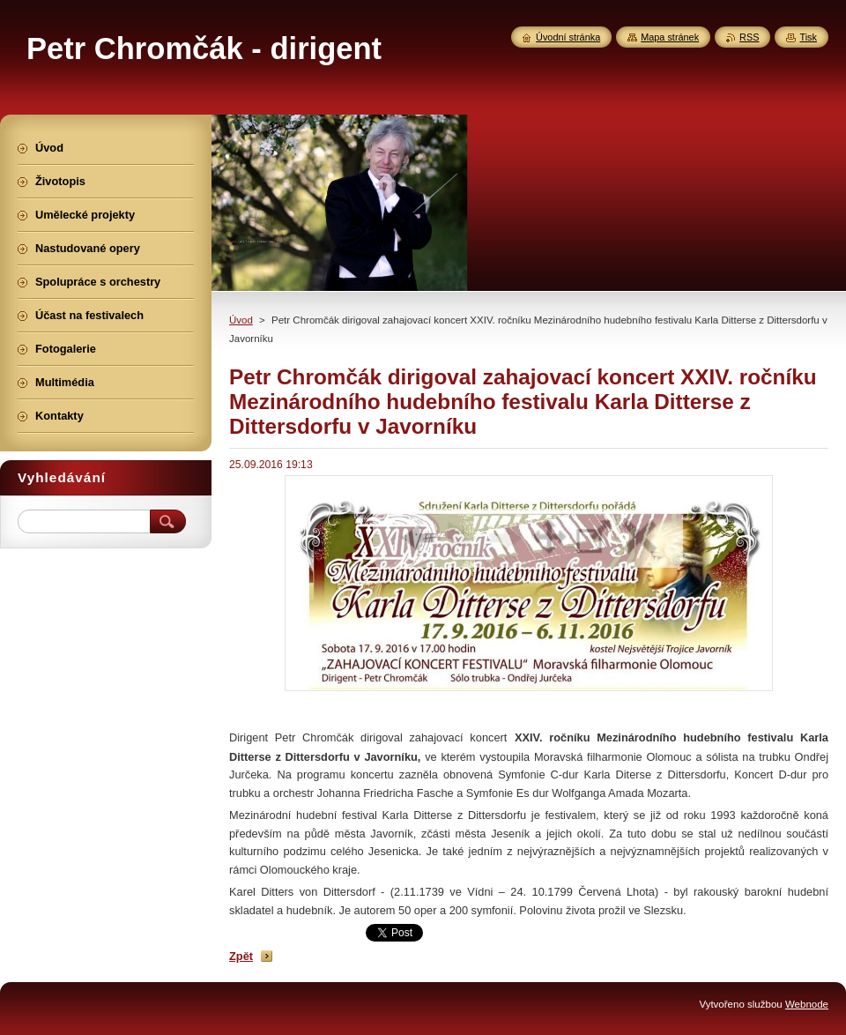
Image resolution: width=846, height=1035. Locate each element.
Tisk (808, 37)
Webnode (806, 1004)
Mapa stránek (670, 37)
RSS (749, 37)
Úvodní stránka (568, 37)
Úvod (241, 320)
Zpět (241, 956)
